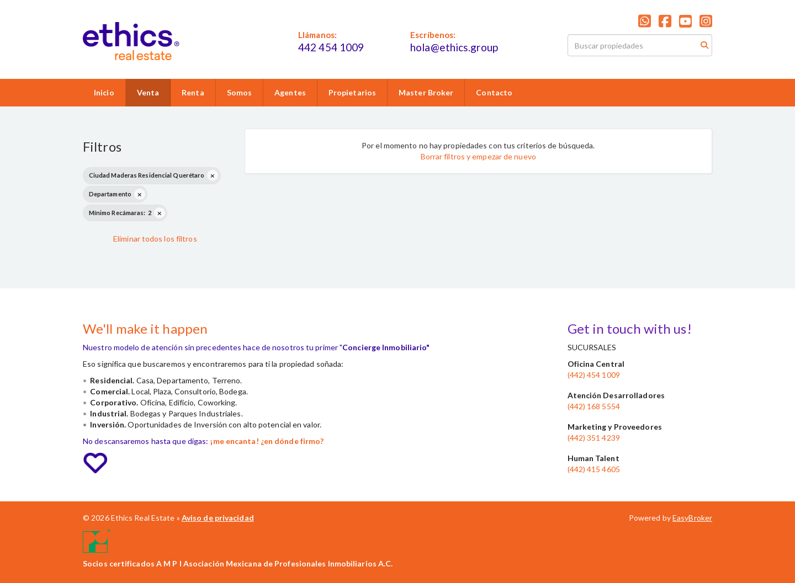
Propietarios (352, 92)
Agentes (290, 92)
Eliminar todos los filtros (155, 238)
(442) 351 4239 (594, 437)
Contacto (494, 92)
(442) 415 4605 (594, 469)
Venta (148, 92)
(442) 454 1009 (594, 374)
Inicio (104, 92)
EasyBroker (692, 517)
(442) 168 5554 (594, 406)
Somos (239, 92)
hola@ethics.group (454, 47)
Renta (193, 92)
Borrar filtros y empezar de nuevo (478, 156)
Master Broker (426, 92)
